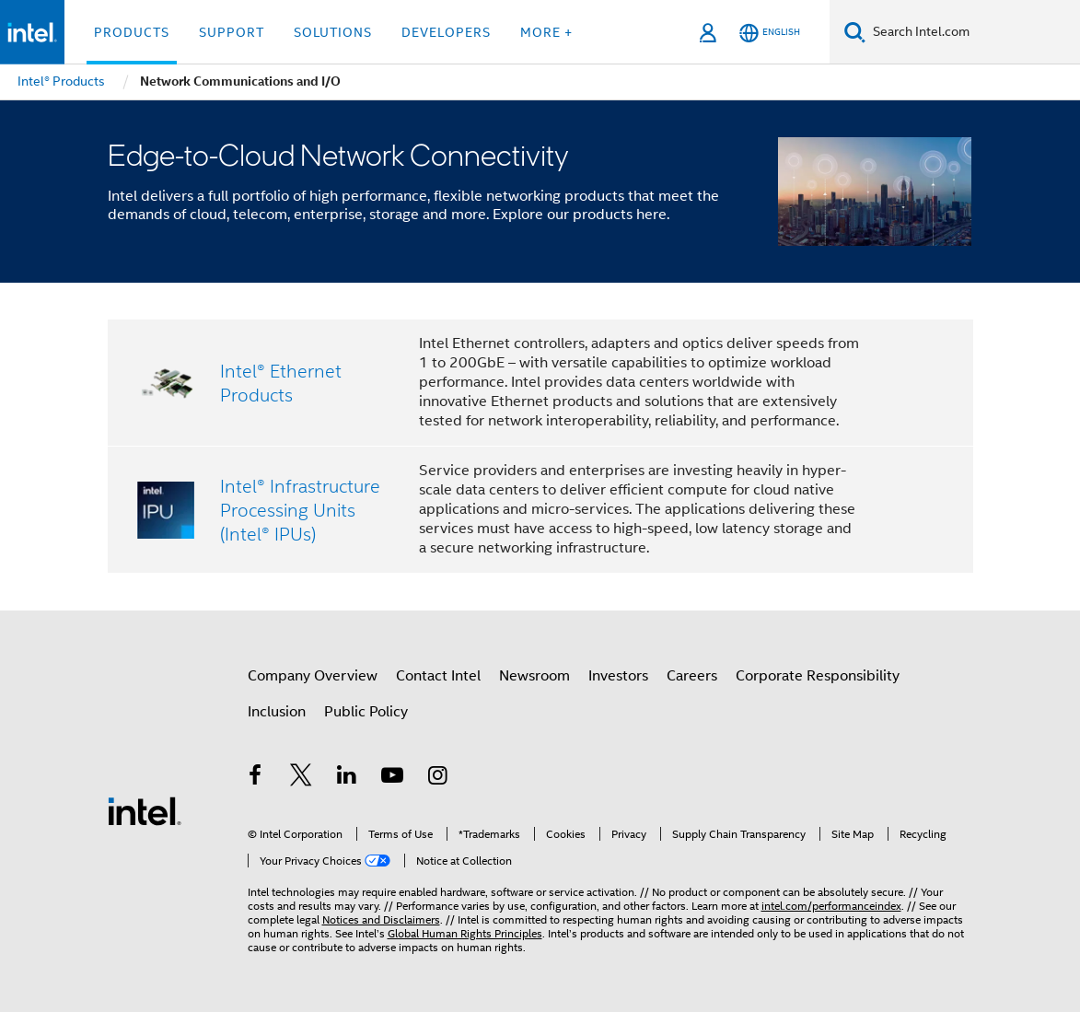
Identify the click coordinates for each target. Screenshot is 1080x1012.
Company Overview (312, 676)
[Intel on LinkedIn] (347, 778)
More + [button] (546, 32)
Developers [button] (446, 32)
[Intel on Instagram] (438, 778)
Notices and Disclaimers (381, 919)
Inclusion (277, 712)
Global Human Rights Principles (465, 933)
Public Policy (366, 712)
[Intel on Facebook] (256, 778)
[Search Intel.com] (972, 32)
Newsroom (534, 676)
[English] (770, 32)
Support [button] (231, 32)
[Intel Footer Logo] (144, 810)
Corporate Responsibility (818, 676)
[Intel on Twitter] (301, 778)
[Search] (854, 31)
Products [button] (131, 32)
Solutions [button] (333, 32)
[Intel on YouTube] (392, 778)
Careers (692, 676)
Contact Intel (438, 676)
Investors (618, 676)
